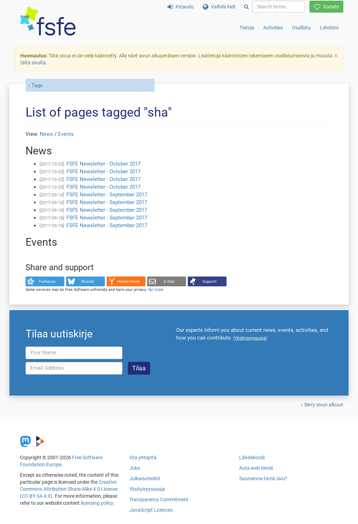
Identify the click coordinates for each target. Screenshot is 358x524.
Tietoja (246, 27)
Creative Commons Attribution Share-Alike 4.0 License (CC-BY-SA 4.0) (68, 489)
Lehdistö (329, 27)
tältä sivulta (33, 62)
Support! (209, 281)
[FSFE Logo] (48, 21)
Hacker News (128, 281)
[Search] (246, 6)
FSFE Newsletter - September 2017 (106, 194)
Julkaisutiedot (144, 478)
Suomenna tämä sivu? (263, 478)
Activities (273, 27)
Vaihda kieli (219, 6)
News (46, 134)
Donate (326, 6)
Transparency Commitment (158, 499)
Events (66, 134)
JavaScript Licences (151, 510)
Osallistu (301, 27)
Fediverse (47, 281)
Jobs (134, 468)
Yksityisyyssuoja (147, 489)
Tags (37, 85)
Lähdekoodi (252, 457)
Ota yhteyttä (143, 457)
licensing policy (97, 503)
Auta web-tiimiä (256, 468)
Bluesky (87, 281)
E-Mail (169, 281)
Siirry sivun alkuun (323, 404)
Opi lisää (155, 289)
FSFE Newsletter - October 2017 (103, 164)
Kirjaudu (180, 6)
